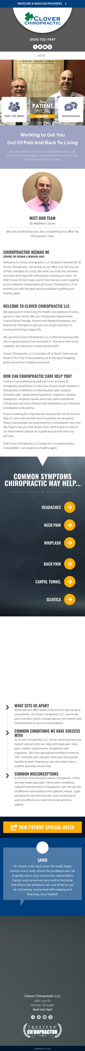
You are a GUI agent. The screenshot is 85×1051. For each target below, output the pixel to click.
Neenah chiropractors (26, 284)
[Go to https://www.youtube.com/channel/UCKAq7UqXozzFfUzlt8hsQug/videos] (44, 47)
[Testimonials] (42, 874)
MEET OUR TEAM (42, 218)
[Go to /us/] (42, 192)
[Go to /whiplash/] (39, 542)
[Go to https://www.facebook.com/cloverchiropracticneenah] (35, 47)
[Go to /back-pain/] (39, 563)
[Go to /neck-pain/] (39, 525)
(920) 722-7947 (43, 39)
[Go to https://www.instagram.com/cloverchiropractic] (49, 47)
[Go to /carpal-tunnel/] (39, 581)
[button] (42, 4)
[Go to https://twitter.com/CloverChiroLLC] (40, 47)
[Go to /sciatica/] (39, 599)
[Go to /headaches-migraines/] (39, 507)
